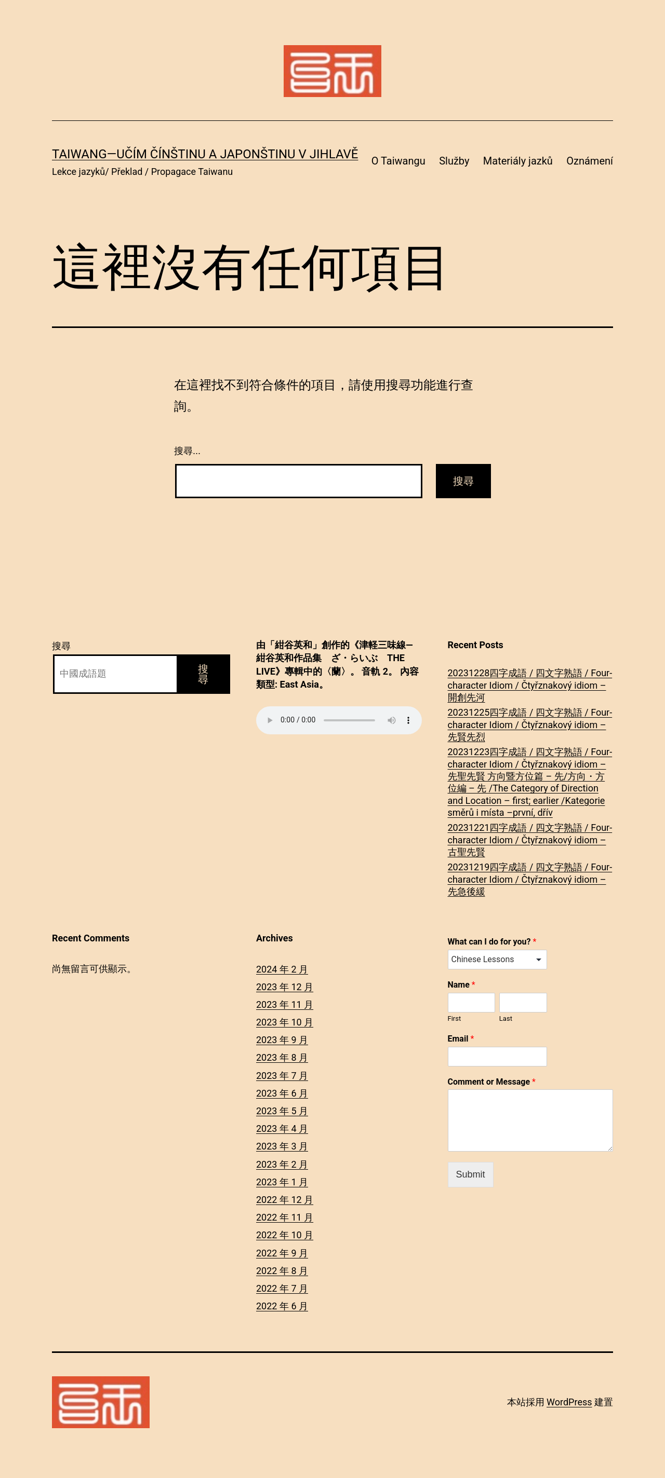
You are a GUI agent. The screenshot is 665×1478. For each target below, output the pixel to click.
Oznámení (589, 161)
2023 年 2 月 (282, 1164)
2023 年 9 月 (282, 1039)
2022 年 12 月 (284, 1199)
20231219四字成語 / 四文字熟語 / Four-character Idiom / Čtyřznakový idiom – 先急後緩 (530, 879)
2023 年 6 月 (282, 1093)
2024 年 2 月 (282, 969)
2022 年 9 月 (282, 1253)
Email (461, 1039)
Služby (454, 161)
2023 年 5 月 (282, 1110)
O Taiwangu (398, 161)
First (454, 1018)
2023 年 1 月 (282, 1181)
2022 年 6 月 (282, 1306)
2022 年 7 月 (282, 1288)
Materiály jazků (518, 161)
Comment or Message (492, 1082)
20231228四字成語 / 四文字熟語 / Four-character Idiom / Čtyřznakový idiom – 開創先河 (530, 685)
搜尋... (187, 451)
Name (461, 985)
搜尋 (61, 645)
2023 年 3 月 (282, 1146)
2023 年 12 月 (284, 986)
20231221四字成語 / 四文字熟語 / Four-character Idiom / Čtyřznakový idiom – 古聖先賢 (530, 839)
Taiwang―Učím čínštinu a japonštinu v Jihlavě (205, 154)
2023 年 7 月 (282, 1075)
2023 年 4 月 (282, 1128)
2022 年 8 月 (282, 1270)
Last (505, 1018)
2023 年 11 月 (284, 1004)
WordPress (569, 1402)
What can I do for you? (492, 942)
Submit (470, 1174)
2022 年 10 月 (284, 1234)
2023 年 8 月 (282, 1057)
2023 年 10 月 (284, 1022)
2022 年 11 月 (284, 1217)
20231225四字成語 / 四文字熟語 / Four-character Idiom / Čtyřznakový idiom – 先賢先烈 (530, 724)
